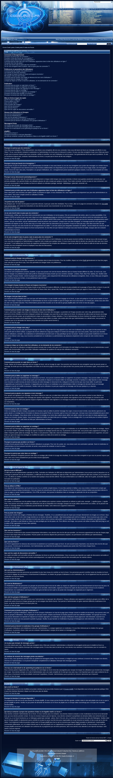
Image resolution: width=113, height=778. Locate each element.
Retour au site (108, 39)
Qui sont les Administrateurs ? (13, 114)
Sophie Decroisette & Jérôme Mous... (61, 22)
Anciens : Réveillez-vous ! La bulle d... (91, 12)
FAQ (61, 39)
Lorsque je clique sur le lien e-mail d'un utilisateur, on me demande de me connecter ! (31, 81)
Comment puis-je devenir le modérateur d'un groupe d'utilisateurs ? (25, 120)
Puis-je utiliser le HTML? (12, 101)
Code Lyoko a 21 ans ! (58, 12)
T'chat (101, 39)
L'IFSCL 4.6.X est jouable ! (60, 15)
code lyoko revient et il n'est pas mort (91, 19)
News (57, 39)
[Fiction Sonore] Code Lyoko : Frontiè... (91, 21)
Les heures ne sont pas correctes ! (15, 72)
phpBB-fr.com (81, 751)
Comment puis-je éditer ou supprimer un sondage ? (20, 92)
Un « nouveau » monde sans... (64, 16)
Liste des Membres (77, 39)
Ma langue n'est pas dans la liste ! (15, 76)
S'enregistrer (24, 44)
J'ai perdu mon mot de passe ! (13, 63)
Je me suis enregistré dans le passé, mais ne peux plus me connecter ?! (27, 66)
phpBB (36, 751)
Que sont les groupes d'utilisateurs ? (15, 117)
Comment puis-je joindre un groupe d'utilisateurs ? (20, 119)
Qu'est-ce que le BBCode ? (12, 99)
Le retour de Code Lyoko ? (63, 17)
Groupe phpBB (68, 689)
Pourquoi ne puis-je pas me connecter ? (16, 56)
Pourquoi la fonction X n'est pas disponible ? (18, 134)
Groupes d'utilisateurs (91, 39)
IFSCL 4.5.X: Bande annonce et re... (62, 21)
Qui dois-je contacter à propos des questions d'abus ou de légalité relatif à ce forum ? (31, 136)
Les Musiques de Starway (88, 22)
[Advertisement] (56, 768)
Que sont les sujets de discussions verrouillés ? (19, 109)
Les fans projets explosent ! (63, 20)
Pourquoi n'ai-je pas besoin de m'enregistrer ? (18, 58)
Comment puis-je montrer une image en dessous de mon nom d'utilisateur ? (28, 77)
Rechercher (67, 39)
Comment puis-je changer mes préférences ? (18, 71)
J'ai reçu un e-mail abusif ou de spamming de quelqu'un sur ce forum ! (26, 128)
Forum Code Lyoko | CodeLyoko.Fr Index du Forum (18, 47)
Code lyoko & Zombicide (87, 17)
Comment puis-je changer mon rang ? (16, 79)
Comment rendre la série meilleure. (90, 16)
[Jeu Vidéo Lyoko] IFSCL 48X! (89, 13)
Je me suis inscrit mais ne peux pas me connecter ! (20, 65)
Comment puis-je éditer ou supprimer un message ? (20, 87)
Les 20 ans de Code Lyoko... (63, 19)
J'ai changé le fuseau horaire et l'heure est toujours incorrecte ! (24, 74)
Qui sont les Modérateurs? (12, 115)
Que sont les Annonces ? (12, 106)
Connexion (16, 44)
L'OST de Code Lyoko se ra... (64, 11)
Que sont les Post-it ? (11, 108)
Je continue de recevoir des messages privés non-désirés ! (22, 127)
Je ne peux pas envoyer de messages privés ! (18, 125)
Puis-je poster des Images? (12, 104)
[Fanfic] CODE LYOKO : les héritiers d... (91, 11)
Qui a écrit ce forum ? (11, 133)
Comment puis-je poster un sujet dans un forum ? (19, 85)
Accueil (3, 39)
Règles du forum (12, 39)
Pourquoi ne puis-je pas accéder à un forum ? (18, 93)
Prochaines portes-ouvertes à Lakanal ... (91, 15)
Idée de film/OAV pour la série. (89, 20)
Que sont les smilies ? (11, 103)
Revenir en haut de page (12, 158)
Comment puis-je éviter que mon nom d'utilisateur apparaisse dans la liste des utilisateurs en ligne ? (35, 61)
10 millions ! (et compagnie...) (62, 13)
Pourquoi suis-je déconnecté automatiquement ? (19, 60)
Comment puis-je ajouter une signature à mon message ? (22, 88)
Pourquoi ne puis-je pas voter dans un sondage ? (19, 95)
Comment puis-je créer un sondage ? (16, 90)
